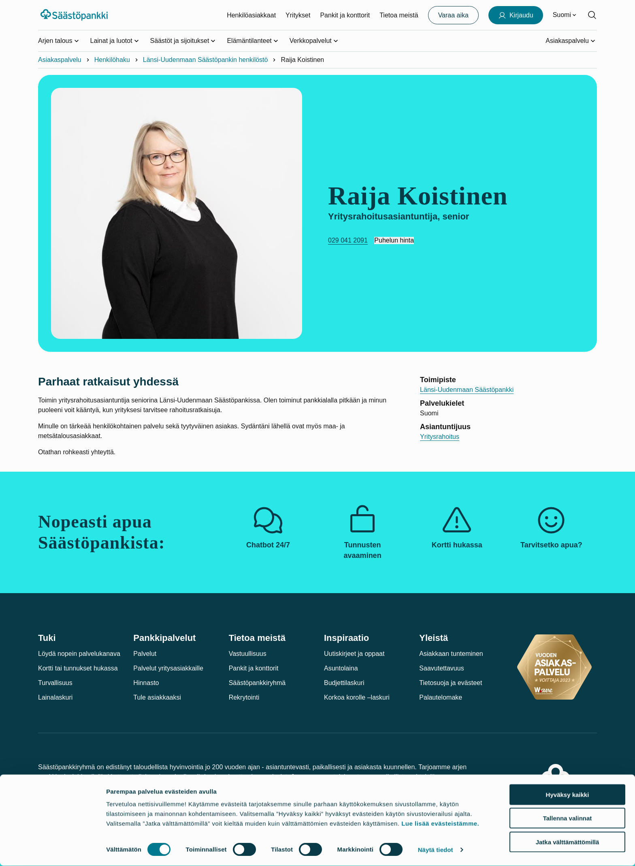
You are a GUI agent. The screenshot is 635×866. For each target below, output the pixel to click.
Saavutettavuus (441, 668)
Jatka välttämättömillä (567, 842)
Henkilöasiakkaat (251, 15)
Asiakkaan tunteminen (451, 653)
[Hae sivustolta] (592, 15)
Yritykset (298, 15)
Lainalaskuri (55, 697)
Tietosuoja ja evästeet (450, 682)
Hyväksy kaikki (567, 795)
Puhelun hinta (394, 240)
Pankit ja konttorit (345, 15)
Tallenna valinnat (567, 818)
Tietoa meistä (398, 15)
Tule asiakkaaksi (157, 697)
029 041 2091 (348, 240)
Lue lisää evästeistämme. (440, 823)
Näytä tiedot (435, 850)
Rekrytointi (244, 697)
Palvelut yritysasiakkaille (168, 668)
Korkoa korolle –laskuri (357, 697)
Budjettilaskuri (344, 682)
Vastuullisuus (247, 653)
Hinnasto (146, 682)
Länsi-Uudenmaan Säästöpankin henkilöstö (205, 59)
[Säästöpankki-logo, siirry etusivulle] (75, 15)
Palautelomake (440, 697)
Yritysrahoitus (439, 436)
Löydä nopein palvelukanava (79, 653)
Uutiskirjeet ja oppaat (354, 653)
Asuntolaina (341, 668)
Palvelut (144, 653)
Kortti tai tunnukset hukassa (78, 668)
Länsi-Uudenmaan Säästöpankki (467, 389)
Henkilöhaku (112, 59)
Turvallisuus (55, 682)
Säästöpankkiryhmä (257, 682)
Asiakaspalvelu (59, 59)
